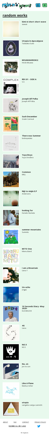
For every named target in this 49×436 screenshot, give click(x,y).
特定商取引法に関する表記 (17, 426)
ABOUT (5, 422)
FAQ (15, 422)
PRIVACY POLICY (40, 422)
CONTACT (25, 422)
